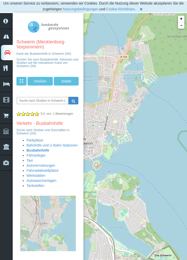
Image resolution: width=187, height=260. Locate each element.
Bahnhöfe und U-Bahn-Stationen (52, 145)
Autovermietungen (41, 165)
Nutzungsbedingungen (80, 9)
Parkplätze (35, 140)
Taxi (30, 160)
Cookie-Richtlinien (120, 9)
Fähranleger (36, 155)
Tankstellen (35, 186)
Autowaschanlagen (41, 181)
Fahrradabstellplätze (43, 170)
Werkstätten (36, 176)
